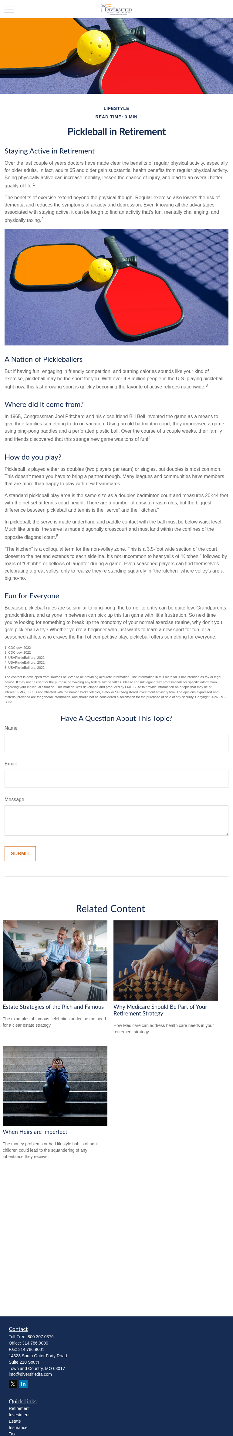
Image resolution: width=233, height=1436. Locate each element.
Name (11, 728)
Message (14, 799)
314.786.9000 (35, 1343)
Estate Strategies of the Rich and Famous (53, 1006)
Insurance (18, 1427)
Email (11, 763)
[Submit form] (20, 853)
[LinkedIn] (23, 1384)
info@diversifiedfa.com (30, 1374)
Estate (15, 1421)
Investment (19, 1414)
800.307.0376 (41, 1336)
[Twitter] (13, 1384)
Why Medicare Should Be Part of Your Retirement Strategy (160, 1010)
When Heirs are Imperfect (35, 1131)
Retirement (19, 1408)
